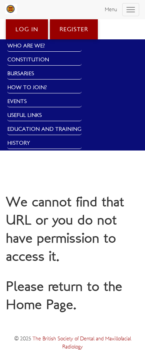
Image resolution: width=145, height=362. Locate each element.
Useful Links (24, 115)
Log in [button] (26, 29)
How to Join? (27, 87)
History (18, 143)
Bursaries (20, 73)
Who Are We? (26, 46)
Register (74, 29)
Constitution (28, 60)
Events (17, 101)
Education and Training (44, 129)
